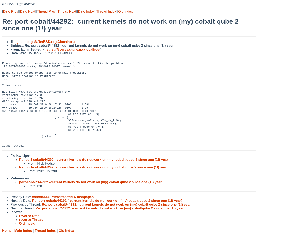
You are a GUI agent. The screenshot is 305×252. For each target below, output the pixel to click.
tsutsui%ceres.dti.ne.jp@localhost (72, 49)
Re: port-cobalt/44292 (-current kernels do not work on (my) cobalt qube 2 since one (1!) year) (107, 218)
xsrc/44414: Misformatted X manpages (63, 214)
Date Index (86, 11)
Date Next (27, 11)
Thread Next (66, 11)
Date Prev (10, 11)
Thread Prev (46, 11)
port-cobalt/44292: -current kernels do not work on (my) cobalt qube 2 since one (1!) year (90, 199)
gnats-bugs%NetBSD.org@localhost (45, 42)
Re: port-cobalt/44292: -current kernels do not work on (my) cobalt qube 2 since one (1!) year (93, 177)
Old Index (125, 11)
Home (6, 248)
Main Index (23, 248)
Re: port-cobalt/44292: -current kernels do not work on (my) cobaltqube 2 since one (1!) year (93, 184)
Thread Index (106, 11)
